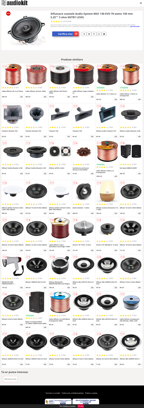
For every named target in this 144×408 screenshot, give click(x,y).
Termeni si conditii (53, 393)
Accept (80, 406)
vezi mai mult (134, 26)
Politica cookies (91, 393)
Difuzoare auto (10, 379)
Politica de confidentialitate (73, 393)
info (21, 97)
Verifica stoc (68, 33)
